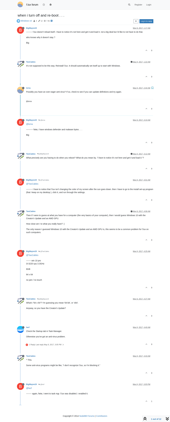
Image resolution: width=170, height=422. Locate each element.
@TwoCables (43, 180)
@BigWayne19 (43, 154)
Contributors (101, 416)
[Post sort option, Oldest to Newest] (135, 21)
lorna (28, 88)
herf (28, 327)
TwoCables (30, 62)
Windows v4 (26, 21)
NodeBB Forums (86, 416)
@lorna (41, 120)
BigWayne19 (31, 28)
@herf (41, 384)
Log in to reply (146, 21)
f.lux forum (32, 4)
